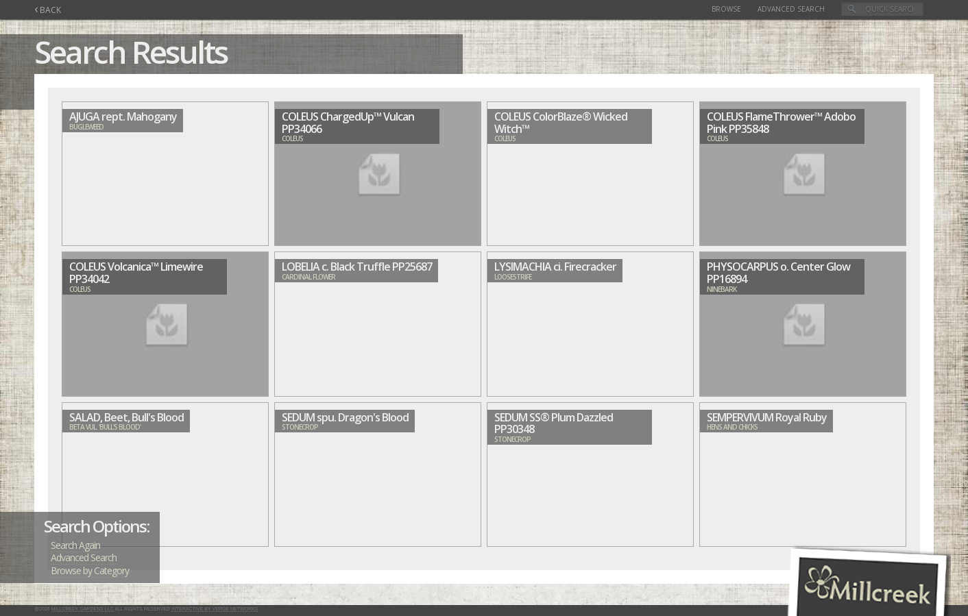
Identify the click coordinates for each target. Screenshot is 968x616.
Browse (726, 9)
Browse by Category (90, 570)
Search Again (75, 545)
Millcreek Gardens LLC (82, 608)
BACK (47, 10)
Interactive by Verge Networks (214, 608)
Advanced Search (791, 9)
